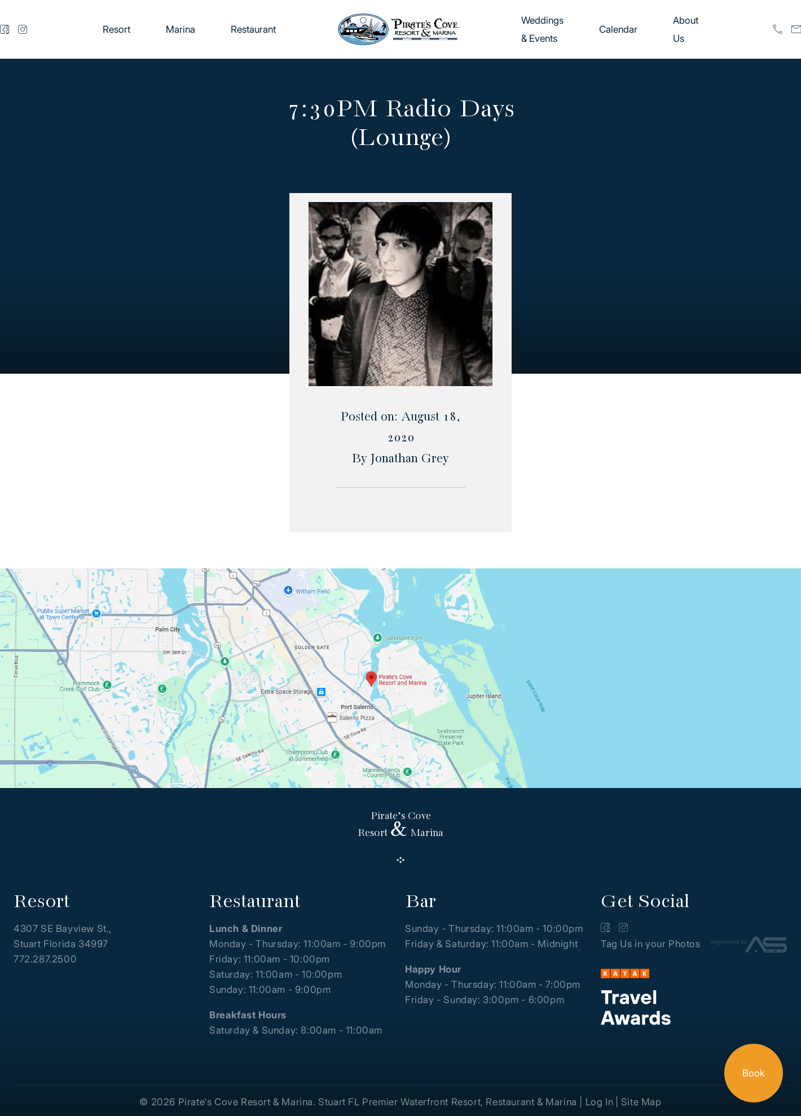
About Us (685, 29)
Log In (600, 1102)
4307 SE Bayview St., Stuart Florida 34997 (63, 936)
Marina (180, 29)
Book (753, 1073)
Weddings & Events (542, 29)
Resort (116, 29)
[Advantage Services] (749, 946)
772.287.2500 (45, 959)
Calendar (618, 29)
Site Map (641, 1102)
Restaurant (253, 29)
